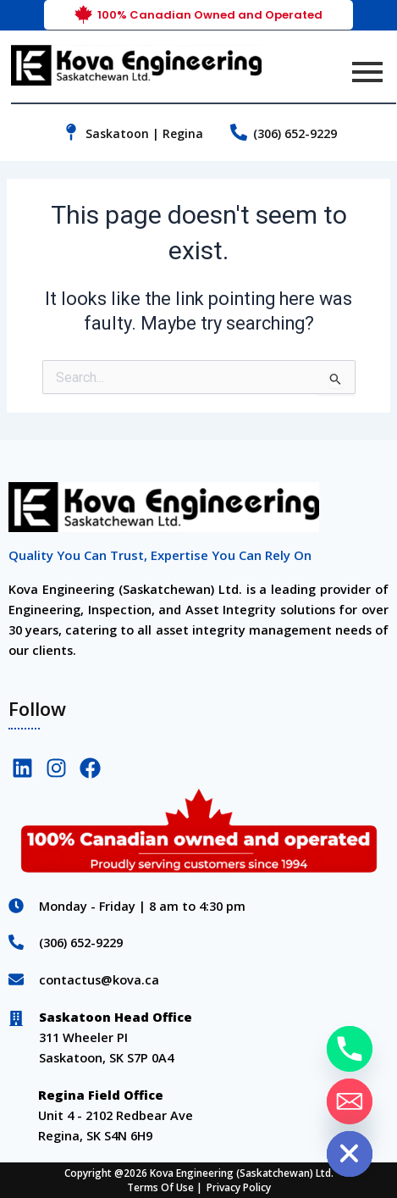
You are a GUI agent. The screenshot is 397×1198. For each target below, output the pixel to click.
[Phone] (349, 1049)
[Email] (349, 1101)
